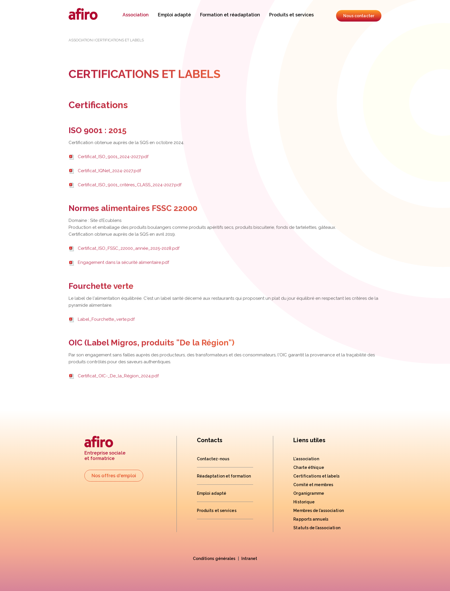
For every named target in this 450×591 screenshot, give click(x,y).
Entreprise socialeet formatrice (104, 448)
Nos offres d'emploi (114, 475)
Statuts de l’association (316, 527)
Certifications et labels (316, 476)
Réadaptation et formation (224, 476)
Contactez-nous (213, 459)
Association (136, 15)
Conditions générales (214, 558)
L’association (306, 459)
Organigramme (308, 493)
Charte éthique (308, 467)
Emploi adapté (174, 15)
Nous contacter (358, 16)
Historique (304, 502)
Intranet (249, 558)
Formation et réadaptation (230, 15)
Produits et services (291, 15)
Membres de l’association (318, 510)
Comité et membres (313, 484)
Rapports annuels (310, 519)
